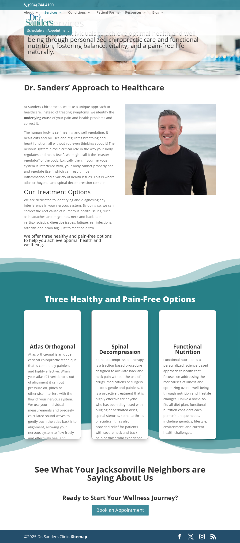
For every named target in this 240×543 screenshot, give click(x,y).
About (29, 13)
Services (51, 13)
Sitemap (79, 536)
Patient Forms (108, 13)
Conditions (77, 13)
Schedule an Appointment (48, 30)
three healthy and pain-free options (77, 236)
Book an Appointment (120, 510)
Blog (155, 13)
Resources (133, 13)
